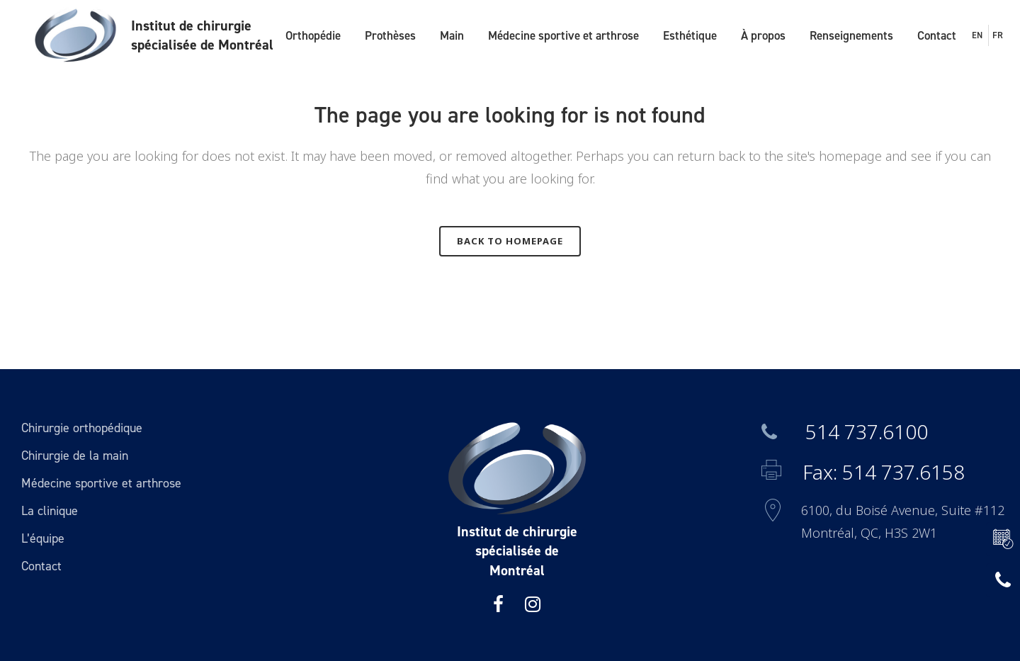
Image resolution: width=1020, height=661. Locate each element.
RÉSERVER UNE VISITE (999, 539)
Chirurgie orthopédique (81, 428)
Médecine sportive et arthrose (101, 483)
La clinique (49, 511)
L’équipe (42, 538)
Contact (41, 566)
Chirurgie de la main (74, 455)
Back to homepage (510, 241)
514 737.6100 (844, 431)
